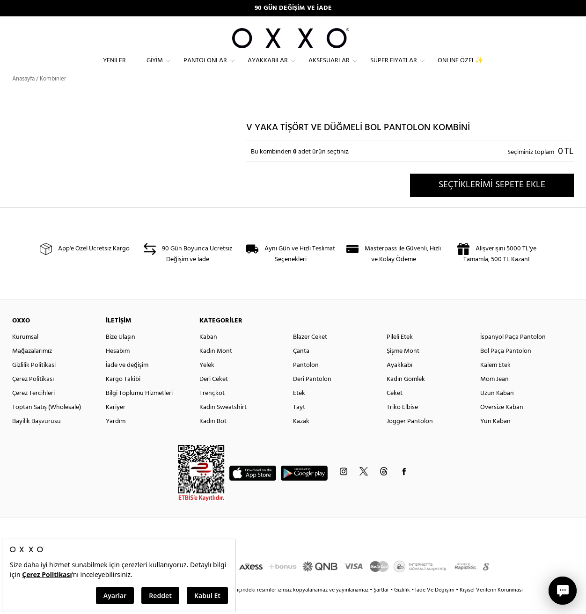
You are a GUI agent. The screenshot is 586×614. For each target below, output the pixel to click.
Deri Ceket (213, 396)
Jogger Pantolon (410, 438)
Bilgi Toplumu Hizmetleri (139, 410)
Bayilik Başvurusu (36, 438)
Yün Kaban (495, 438)
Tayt (299, 424)
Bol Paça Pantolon (505, 368)
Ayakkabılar (268, 68)
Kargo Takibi (123, 396)
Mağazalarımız (32, 368)
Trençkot (212, 410)
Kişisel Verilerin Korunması (491, 607)
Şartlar (382, 607)
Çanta (301, 368)
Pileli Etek (400, 354)
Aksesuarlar (329, 68)
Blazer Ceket (310, 354)
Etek (299, 410)
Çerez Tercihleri (33, 410)
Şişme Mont (403, 368)
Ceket (395, 410)
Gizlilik (402, 607)
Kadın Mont (215, 368)
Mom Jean (494, 396)
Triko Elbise (402, 424)
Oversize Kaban (501, 424)
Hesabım (118, 368)
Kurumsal (25, 354)
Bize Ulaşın (120, 354)
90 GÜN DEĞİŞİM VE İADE (293, 8)
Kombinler (53, 96)
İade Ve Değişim (434, 607)
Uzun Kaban (497, 410)
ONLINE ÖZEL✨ (460, 68)
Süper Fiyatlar (393, 68)
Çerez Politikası (33, 396)
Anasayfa (23, 96)
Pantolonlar (205, 68)
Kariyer (115, 424)
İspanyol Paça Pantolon (513, 354)
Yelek (206, 382)
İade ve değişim (127, 382)
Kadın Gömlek (406, 396)
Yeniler (114, 68)
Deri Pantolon (312, 396)
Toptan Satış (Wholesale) (46, 424)
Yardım (115, 438)
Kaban (208, 354)
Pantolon (306, 382)
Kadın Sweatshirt (223, 424)
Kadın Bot (213, 438)
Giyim (154, 68)
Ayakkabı (399, 382)
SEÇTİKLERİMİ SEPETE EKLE (492, 201)
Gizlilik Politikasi (34, 382)
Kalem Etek (495, 382)
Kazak (301, 438)
